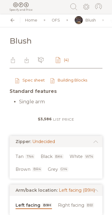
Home (31, 20)
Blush (85, 20)
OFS (56, 20)
